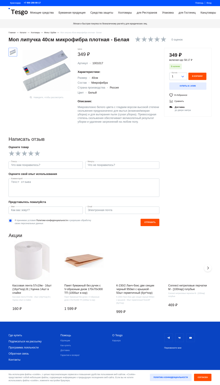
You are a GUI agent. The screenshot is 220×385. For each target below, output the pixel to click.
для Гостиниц (187, 12)
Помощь (199, 3)
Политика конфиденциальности (171, 377)
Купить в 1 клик (188, 86)
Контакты (14, 359)
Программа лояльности (24, 347)
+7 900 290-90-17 (32, 3)
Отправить (150, 222)
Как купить (66, 345)
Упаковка (168, 12)
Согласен (203, 377)
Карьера (116, 340)
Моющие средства (42, 12)
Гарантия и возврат (70, 355)
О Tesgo (117, 335)
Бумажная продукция (72, 12)
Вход (209, 3)
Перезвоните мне (173, 348)
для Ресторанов (147, 12)
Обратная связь (19, 353)
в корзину (197, 76)
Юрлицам (65, 340)
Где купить (15, 335)
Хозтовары (125, 12)
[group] (32, 280)
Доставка (65, 350)
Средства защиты (101, 12)
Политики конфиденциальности (52, 220)
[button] (207, 268)
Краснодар (15, 3)
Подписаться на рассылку (25, 341)
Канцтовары (208, 12)
